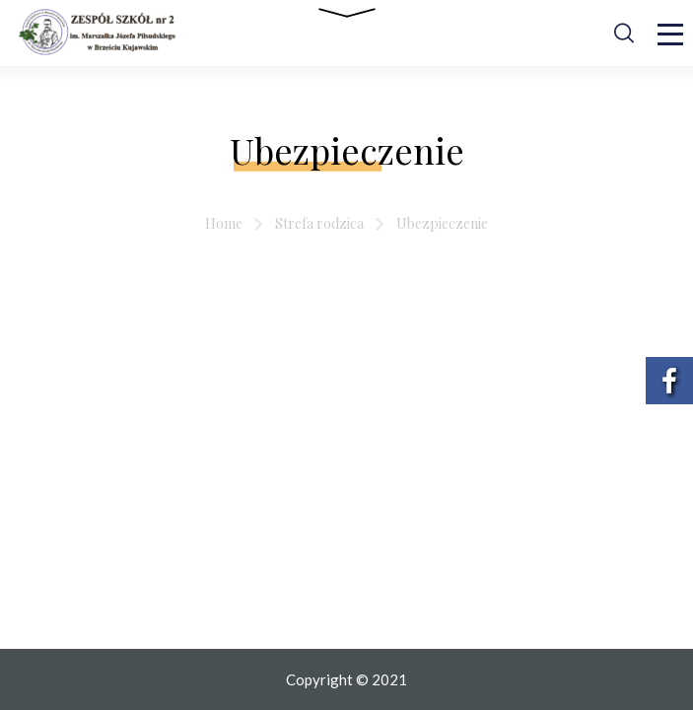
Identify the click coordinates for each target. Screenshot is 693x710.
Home (224, 223)
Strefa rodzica (319, 223)
